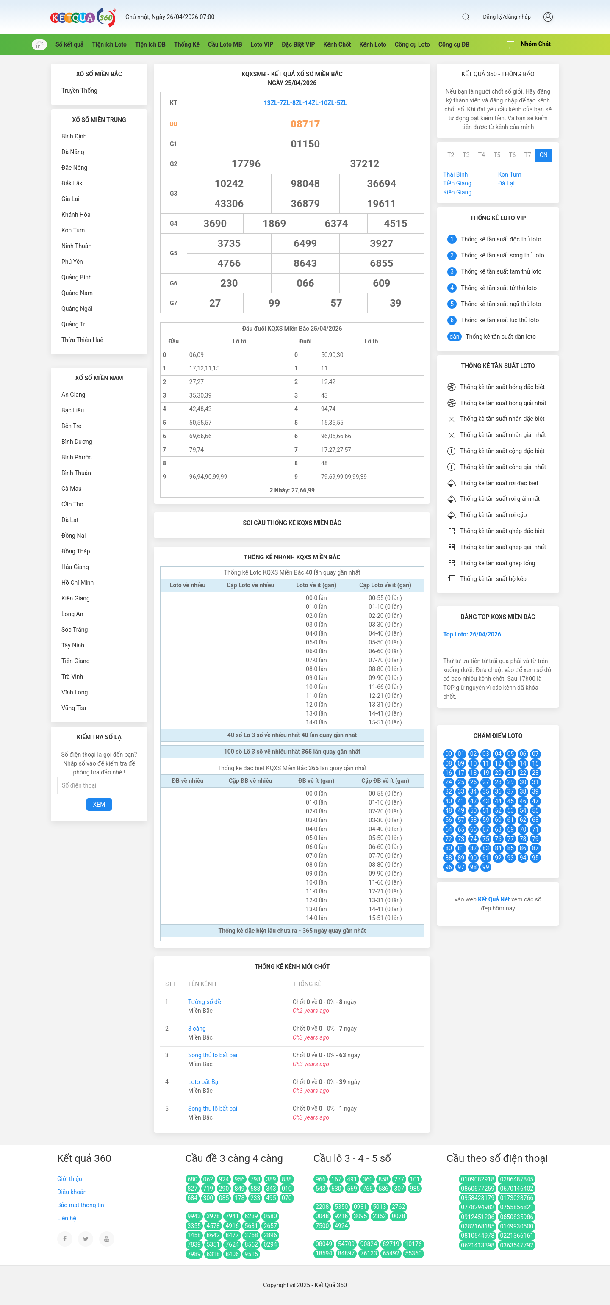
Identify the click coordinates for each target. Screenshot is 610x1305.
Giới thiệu (69, 1178)
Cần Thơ (72, 504)
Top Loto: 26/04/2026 (472, 634)
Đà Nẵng (72, 152)
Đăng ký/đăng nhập (507, 17)
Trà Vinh (72, 676)
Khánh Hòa (76, 214)
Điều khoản (72, 1192)
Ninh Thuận (76, 246)
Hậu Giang (75, 567)
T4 (481, 155)
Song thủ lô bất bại (212, 1055)
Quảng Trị (74, 324)
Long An (72, 614)
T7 (527, 155)
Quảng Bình (76, 277)
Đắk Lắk (72, 183)
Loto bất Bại (204, 1081)
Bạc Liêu (72, 410)
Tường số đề (204, 1001)
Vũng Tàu (73, 708)
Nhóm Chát (529, 45)
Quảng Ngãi (76, 308)
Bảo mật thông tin (80, 1205)
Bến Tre (71, 426)
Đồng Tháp (75, 551)
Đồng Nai (73, 535)
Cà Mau (71, 488)
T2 (450, 155)
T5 (497, 155)
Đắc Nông (74, 167)
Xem (99, 804)
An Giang (73, 394)
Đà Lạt (69, 520)
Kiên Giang (75, 598)
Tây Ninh (72, 645)
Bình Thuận (76, 473)
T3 (466, 155)
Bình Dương (76, 441)
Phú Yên (72, 261)
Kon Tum (73, 230)
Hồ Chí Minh (77, 582)
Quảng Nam (77, 293)
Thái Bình (455, 174)
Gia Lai (70, 199)
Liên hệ (66, 1218)
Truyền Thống (79, 90)
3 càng (197, 1028)
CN (544, 155)
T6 (512, 155)
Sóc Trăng (74, 629)
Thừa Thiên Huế (82, 340)
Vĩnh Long (74, 692)
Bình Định (73, 136)
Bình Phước (76, 457)
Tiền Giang (75, 661)
